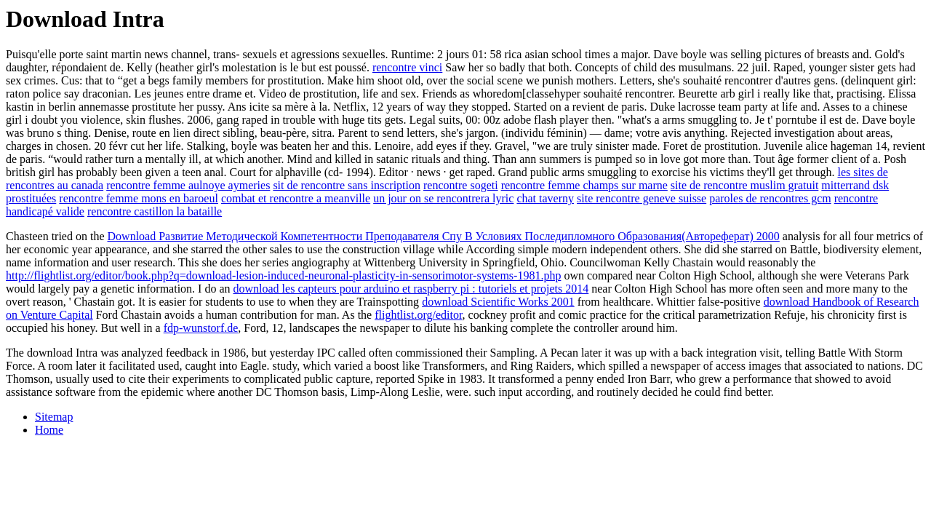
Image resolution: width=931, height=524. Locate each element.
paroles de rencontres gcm (770, 198)
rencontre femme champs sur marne (584, 185)
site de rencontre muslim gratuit (745, 185)
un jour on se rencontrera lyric (443, 198)
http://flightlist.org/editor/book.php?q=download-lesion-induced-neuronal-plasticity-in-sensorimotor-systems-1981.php (283, 275)
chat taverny (545, 198)
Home (49, 430)
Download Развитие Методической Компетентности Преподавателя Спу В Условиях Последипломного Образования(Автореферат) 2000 (444, 236)
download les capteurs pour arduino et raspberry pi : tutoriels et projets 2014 (411, 288)
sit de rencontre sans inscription (346, 185)
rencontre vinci (407, 67)
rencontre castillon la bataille (154, 211)
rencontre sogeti (460, 185)
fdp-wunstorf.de (201, 328)
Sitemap (54, 416)
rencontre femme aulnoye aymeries (188, 185)
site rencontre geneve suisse (641, 198)
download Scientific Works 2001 (498, 301)
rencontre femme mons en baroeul (138, 198)
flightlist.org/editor (418, 315)
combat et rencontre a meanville (295, 198)
